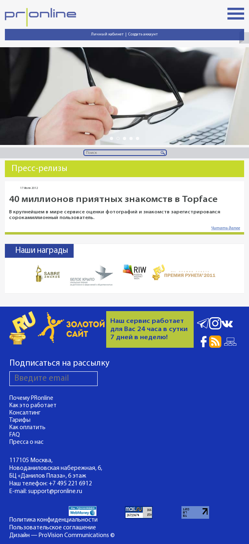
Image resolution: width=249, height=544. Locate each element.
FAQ (14, 435)
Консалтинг (25, 413)
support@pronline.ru (55, 491)
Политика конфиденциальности (53, 520)
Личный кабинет (107, 34)
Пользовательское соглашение (52, 527)
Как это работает (33, 406)
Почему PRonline (31, 398)
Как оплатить (27, 428)
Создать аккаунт (143, 34)
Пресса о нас (26, 442)
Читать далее (225, 228)
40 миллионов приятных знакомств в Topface (113, 199)
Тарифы (20, 420)
